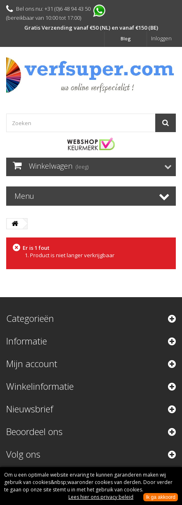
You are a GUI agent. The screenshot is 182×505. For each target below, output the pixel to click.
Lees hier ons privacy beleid (100, 496)
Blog (126, 38)
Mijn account (31, 363)
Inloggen (161, 38)
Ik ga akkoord (160, 497)
